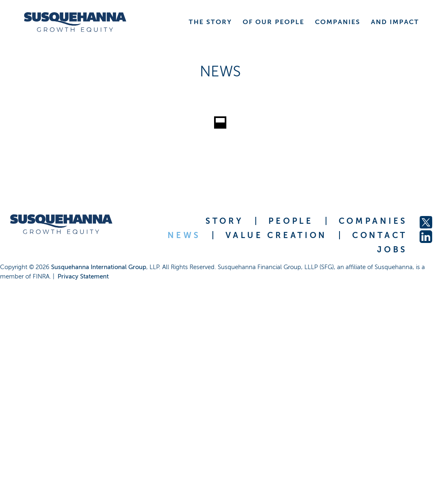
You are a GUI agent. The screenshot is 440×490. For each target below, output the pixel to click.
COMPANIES (373, 221)
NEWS (184, 235)
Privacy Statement (83, 276)
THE (210, 22)
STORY (224, 221)
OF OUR (273, 22)
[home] (75, 22)
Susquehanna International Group (98, 267)
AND (395, 22)
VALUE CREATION (276, 235)
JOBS (392, 249)
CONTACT (379, 235)
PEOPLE (290, 221)
